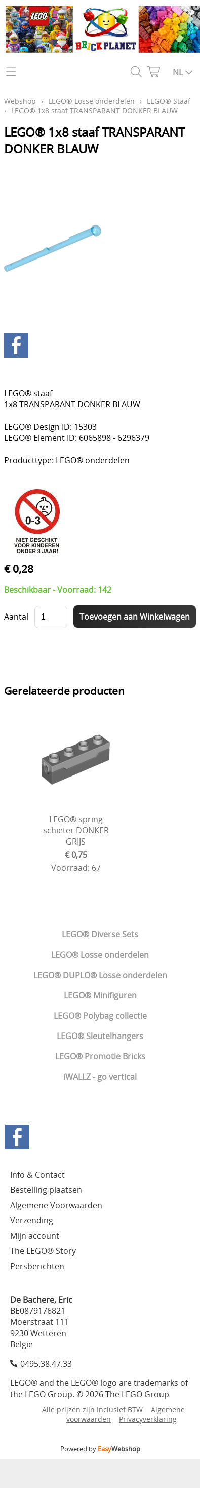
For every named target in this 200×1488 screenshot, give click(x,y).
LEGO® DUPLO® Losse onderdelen (100, 975)
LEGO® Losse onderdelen (100, 954)
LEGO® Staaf (168, 101)
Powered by (100, 1448)
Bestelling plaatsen (46, 1189)
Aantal (16, 616)
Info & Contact (37, 1174)
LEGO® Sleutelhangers (100, 1036)
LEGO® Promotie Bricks (100, 1056)
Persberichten (37, 1266)
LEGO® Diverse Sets (100, 934)
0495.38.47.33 (46, 1363)
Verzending (31, 1220)
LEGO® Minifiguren (100, 995)
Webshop (20, 101)
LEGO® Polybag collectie (100, 1015)
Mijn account (34, 1235)
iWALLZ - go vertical (100, 1076)
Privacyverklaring (148, 1419)
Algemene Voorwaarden (56, 1205)
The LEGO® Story (43, 1250)
